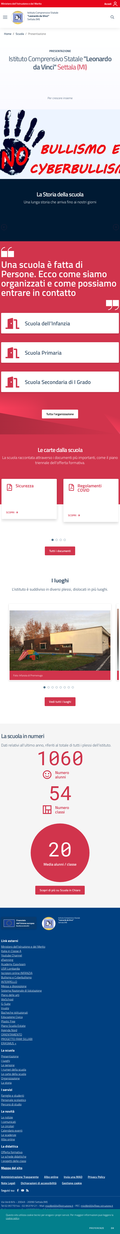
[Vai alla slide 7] (69, 678)
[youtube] (22, 1181)
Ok (112, 1228)
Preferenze (96, 1228)
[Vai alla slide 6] (65, 678)
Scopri (10, 512)
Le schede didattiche (13, 1148)
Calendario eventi (11, 1122)
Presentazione (10, 1047)
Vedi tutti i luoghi (60, 693)
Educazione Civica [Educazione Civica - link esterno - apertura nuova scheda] (12, 1008)
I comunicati (8, 1113)
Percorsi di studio (11, 1095)
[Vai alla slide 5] (61, 678)
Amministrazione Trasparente (20, 1168)
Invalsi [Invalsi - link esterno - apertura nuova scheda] (5, 999)
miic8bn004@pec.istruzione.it (97, 1197)
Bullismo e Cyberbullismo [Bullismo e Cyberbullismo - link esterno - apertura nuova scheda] (16, 968)
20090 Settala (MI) (37, 1193)
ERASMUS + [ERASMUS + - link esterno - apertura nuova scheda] (8, 1034)
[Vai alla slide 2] (56, 531)
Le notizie (7, 1108)
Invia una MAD (73, 1168)
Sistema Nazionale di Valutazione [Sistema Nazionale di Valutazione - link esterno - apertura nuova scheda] (21, 982)
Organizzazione (10, 1069)
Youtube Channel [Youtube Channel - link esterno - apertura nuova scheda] (11, 946)
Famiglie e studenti (12, 1087)
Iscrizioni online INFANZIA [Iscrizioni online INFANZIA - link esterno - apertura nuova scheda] (17, 964)
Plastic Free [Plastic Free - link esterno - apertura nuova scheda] (8, 1012)
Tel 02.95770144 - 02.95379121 (19, 1197)
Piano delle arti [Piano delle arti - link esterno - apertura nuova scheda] (10, 986)
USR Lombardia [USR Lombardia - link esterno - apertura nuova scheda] (10, 960)
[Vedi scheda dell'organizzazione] (60, 323)
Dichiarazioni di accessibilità (38, 1174)
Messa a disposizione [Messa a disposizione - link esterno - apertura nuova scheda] (13, 977)
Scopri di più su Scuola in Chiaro (60, 881)
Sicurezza (25, 485)
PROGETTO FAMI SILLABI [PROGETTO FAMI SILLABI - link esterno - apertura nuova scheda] (17, 1030)
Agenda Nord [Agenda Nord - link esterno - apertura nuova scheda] (9, 1021)
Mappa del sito (11, 1159)
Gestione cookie (72, 1174)
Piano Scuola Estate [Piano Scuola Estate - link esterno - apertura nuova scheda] (13, 1017)
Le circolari (7, 1117)
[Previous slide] (4, 227)
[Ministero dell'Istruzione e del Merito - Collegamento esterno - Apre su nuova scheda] (21, 3)
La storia (6, 1074)
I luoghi (5, 1052)
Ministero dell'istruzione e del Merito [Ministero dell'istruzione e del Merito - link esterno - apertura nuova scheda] (23, 938)
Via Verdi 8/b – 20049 (13, 1193)
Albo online (8, 1130)
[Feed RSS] (27, 1181)
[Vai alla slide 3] (61, 531)
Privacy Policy (96, 1168)
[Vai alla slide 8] (73, 678)
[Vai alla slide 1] (52, 531)
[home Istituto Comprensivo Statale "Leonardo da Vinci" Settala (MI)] (34, 17)
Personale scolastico (13, 1091)
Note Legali (8, 1174)
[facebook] (17, 1181)
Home (7, 34)
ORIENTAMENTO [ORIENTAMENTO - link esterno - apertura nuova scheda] (11, 1026)
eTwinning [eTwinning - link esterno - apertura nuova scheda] (7, 951)
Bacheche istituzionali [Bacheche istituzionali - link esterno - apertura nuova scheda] (14, 1004)
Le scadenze (8, 1126)
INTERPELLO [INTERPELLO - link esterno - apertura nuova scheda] (9, 973)
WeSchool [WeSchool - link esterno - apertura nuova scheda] (7, 990)
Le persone (8, 1056)
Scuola (20, 34)
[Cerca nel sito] (112, 17)
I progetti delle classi (13, 1152)
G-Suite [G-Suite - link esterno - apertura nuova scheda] (5, 995)
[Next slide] (116, 227)
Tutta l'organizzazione (60, 414)
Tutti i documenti (60, 542)
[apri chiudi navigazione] (5, 17)
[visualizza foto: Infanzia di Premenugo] (60, 633)
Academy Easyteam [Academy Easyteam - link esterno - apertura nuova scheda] (13, 955)
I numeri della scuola (13, 1060)
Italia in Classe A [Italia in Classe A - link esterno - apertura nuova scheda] (11, 942)
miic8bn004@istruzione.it (59, 1197)
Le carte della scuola (13, 1065)
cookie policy (12, 1218)
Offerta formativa (11, 1143)
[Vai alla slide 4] (65, 531)
